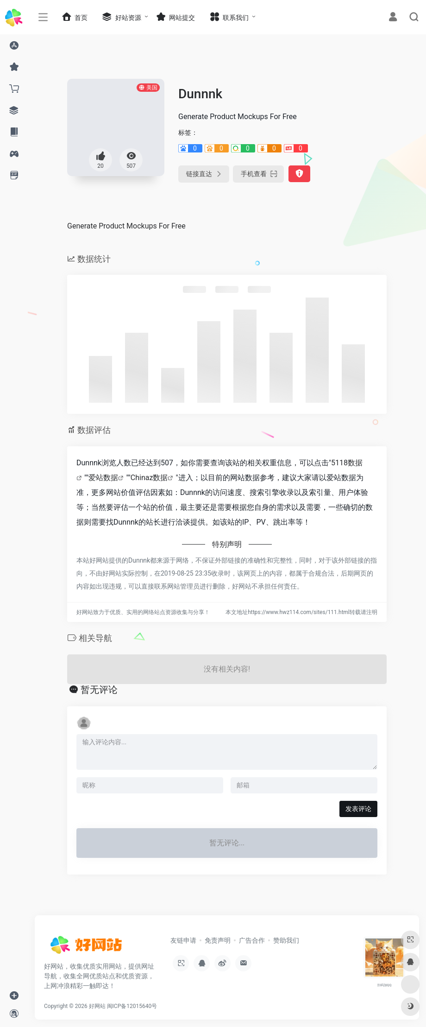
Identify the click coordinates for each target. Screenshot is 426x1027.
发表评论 (358, 808)
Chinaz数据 (149, 477)
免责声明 (218, 940)
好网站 (97, 1006)
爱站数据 (103, 477)
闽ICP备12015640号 (132, 1006)
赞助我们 (286, 940)
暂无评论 (99, 689)
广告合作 (252, 940)
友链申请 (183, 940)
